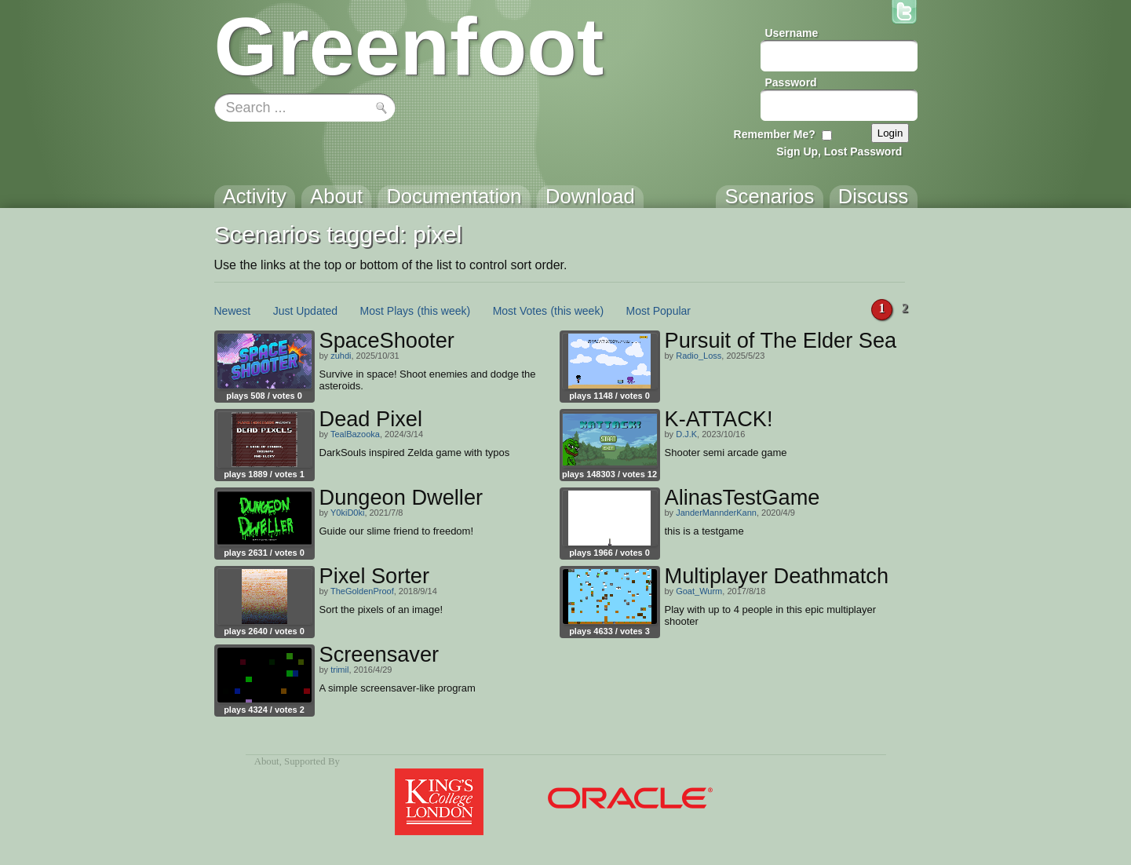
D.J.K (686, 434)
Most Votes (520, 311)
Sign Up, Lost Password (839, 151)
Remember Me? (774, 134)
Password (791, 82)
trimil (339, 669)
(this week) (444, 311)
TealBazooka (355, 434)
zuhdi (340, 355)
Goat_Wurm (699, 591)
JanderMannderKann (716, 512)
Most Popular (658, 311)
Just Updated (305, 311)
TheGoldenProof (362, 591)
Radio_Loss (698, 355)
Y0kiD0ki (347, 512)
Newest (232, 311)
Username (792, 33)
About (266, 761)
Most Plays (387, 311)
